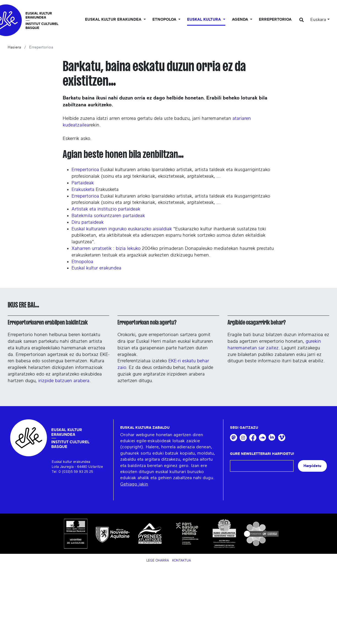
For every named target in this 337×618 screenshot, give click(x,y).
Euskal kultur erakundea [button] (114, 19)
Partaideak (83, 182)
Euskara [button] (318, 19)
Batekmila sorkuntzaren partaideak (108, 215)
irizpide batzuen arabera (63, 380)
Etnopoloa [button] (164, 19)
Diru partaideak (88, 222)
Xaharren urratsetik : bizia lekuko (106, 248)
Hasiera (14, 47)
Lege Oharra (157, 560)
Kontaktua (181, 560)
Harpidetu (312, 466)
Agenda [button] (240, 19)
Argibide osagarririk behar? (257, 322)
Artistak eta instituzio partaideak (106, 209)
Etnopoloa (82, 261)
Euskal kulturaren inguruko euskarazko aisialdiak (122, 228)
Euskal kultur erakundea (96, 268)
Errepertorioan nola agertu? (146, 322)
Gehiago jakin (134, 484)
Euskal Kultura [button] (204, 19)
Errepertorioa (275, 19)
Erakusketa (83, 189)
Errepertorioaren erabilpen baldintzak (48, 322)
